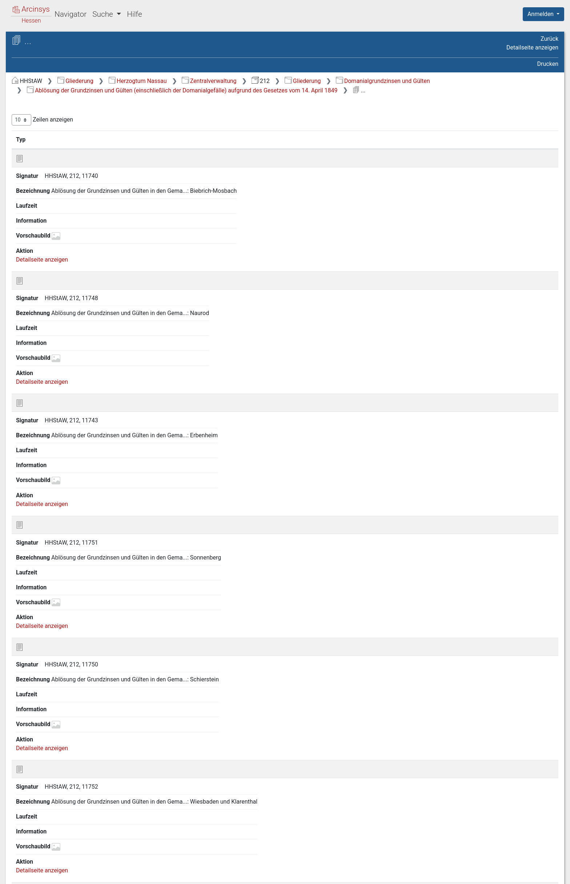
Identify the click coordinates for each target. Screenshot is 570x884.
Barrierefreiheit (492, 874)
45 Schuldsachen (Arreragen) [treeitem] (62, 653)
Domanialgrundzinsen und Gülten (505, 80)
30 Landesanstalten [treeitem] (50, 510)
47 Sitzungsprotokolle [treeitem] (53, 671)
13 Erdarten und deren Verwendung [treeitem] (53, 256)
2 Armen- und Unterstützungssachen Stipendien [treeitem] (63, 123)
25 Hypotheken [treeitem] (44, 448)
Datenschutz (436, 874)
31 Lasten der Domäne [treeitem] (54, 519)
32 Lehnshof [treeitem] (41, 528)
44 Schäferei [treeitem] (41, 644)
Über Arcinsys (382, 874)
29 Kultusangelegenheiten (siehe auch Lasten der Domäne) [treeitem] (67, 497)
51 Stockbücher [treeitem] (45, 707)
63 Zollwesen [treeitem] (42, 841)
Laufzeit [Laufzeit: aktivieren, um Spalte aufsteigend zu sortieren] (387, 139)
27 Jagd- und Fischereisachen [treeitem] (63, 474)
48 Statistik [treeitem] (39, 680)
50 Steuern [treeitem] (39, 698)
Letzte (546, 424)
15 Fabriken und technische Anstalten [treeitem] (60, 292)
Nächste (518, 424)
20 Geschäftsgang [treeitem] (48, 342)
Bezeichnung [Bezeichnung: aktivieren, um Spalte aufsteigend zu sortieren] (238, 139)
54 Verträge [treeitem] (40, 742)
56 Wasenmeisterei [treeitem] (49, 769)
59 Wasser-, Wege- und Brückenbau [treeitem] (54, 800)
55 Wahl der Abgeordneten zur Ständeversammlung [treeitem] (64, 756)
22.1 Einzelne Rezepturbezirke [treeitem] (70, 386)
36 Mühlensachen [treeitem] (48, 564)
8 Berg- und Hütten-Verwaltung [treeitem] (64, 208)
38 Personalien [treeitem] (44, 582)
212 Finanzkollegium (58, 64)
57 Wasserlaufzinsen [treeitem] (52, 778)
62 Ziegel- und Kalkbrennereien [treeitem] (64, 832)
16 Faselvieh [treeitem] (41, 306)
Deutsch (43, 868)
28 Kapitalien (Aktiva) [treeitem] (52, 483)
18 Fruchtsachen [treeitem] (46, 323)
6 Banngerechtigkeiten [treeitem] (54, 190)
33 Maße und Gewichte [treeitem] (54, 537)
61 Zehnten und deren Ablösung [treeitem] (66, 823)
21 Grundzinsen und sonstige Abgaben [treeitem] (62, 354)
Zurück (549, 38)
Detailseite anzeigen (532, 47)
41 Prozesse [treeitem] (41, 609)
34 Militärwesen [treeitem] (45, 546)
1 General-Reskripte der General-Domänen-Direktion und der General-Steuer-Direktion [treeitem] (67, 101)
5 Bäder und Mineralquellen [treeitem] (60, 181)
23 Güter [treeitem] (36, 430)
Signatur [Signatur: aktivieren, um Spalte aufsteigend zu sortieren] (176, 139)
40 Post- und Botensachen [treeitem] (59, 600)
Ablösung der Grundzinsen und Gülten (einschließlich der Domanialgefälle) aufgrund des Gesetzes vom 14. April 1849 (304, 90)
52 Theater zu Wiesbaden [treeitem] (57, 716)
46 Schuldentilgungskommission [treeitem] (67, 662)
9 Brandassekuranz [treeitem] (49, 217)
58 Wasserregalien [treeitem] (49, 787)
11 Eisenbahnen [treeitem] (45, 235)
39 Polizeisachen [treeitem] (47, 591)
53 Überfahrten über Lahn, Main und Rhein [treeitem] (65, 729)
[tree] (64, 467)
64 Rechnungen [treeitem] (45, 849)
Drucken (547, 63)
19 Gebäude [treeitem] (40, 332)
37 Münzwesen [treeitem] (44, 573)
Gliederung (198, 80)
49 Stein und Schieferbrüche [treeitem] (61, 689)
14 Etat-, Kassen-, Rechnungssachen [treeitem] (47, 274)
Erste (420, 424)
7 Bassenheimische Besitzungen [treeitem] (66, 199)
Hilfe (134, 14)
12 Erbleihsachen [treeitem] (47, 244)
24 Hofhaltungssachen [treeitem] (54, 439)
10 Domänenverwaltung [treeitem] (55, 226)
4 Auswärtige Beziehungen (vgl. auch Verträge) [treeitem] (65, 167)
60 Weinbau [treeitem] (40, 814)
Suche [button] (103, 14)
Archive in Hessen (41, 41)
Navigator (71, 14)
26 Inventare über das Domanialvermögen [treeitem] (52, 461)
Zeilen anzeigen (164, 120)
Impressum (546, 874)
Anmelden (541, 14)
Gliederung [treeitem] (31, 84)
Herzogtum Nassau (260, 80)
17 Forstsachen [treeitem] (45, 315)
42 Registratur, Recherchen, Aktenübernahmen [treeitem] (60, 622)
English (16, 868)
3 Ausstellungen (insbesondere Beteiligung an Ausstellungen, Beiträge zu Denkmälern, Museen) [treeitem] (69, 145)
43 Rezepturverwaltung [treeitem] (54, 635)
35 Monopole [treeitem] (42, 555)
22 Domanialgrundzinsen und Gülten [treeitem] (62, 372)
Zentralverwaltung (331, 80)
